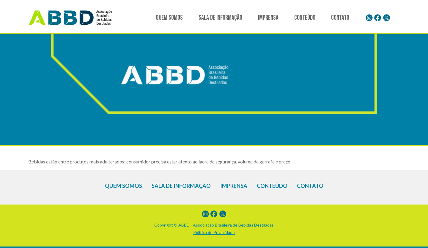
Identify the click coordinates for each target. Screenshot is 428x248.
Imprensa (268, 18)
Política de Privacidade (214, 232)
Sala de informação (220, 18)
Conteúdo (304, 18)
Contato (340, 18)
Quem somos (169, 18)
